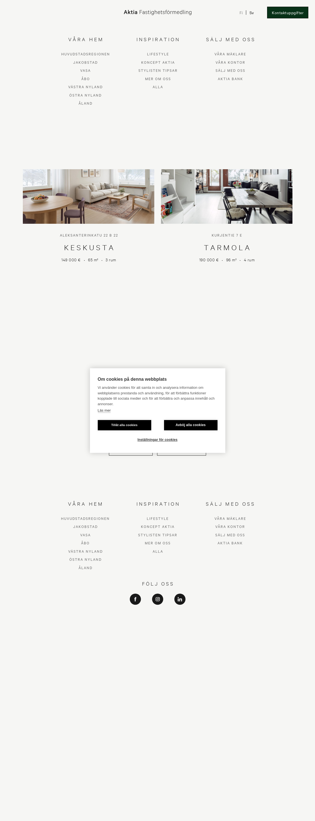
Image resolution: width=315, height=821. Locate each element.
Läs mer (104, 410)
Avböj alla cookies (191, 425)
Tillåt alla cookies (124, 425)
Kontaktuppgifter (288, 12)
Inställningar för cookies (158, 440)
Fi (241, 12)
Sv (252, 12)
